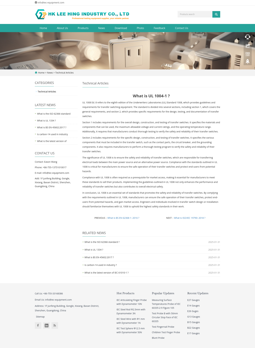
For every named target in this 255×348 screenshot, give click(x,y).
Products (83, 28)
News (101, 28)
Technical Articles (64, 72)
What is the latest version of (52, 141)
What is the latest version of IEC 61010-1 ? (107, 272)
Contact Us (181, 28)
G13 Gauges (193, 316)
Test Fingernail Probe (163, 326)
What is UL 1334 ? (94, 249)
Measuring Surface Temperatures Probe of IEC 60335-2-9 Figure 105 (166, 303)
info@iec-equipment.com (51, 2)
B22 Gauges (193, 327)
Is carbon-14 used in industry (52, 134)
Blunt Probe (158, 337)
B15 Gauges (193, 322)
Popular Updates (163, 293)
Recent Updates (197, 293)
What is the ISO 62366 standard (53, 113)
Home (43, 28)
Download (121, 28)
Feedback (159, 28)
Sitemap (40, 316)
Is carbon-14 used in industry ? (101, 265)
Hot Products (125, 293)
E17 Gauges (193, 333)
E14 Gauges (193, 305)
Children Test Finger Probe (166, 332)
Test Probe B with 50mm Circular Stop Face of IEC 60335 (165, 317)
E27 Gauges (193, 300)
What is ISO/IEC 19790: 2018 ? (189, 217)
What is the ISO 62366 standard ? (102, 242)
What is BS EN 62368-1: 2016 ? (123, 217)
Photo (140, 28)
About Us (62, 28)
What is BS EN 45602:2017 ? (99, 257)
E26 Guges (192, 311)
